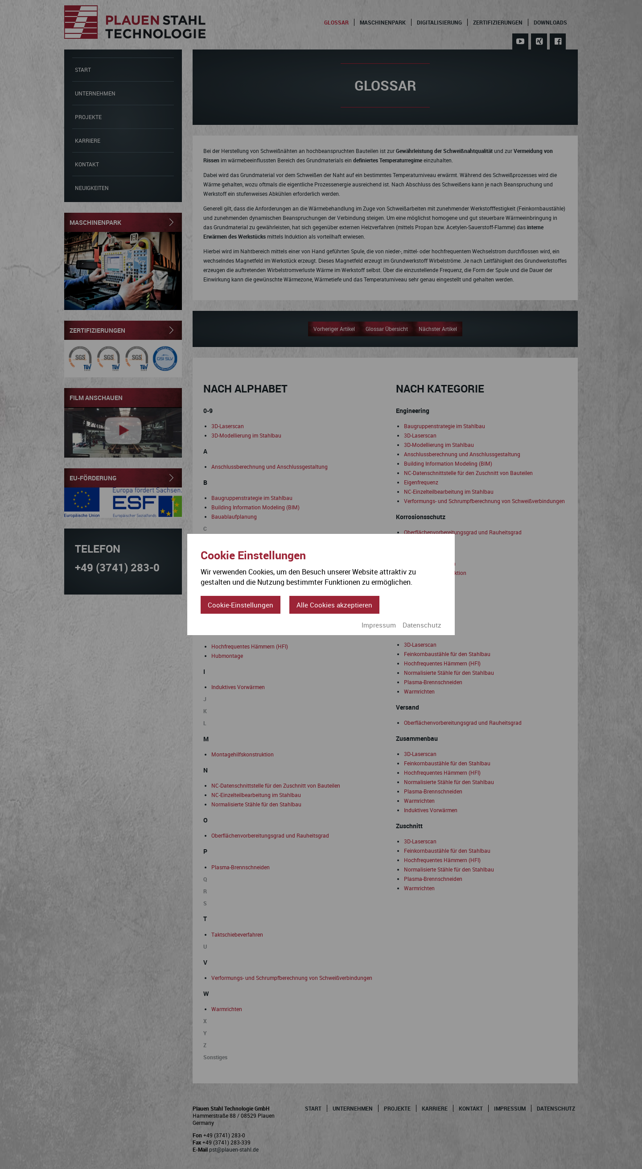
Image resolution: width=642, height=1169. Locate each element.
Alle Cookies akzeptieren (334, 604)
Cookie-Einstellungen (240, 604)
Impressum (379, 624)
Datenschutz (422, 624)
